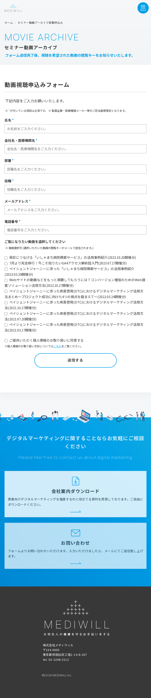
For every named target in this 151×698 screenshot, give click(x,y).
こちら (57, 346)
